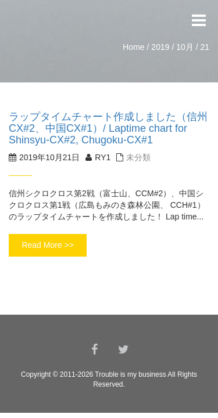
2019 (160, 47)
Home (133, 47)
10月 (185, 47)
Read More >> (48, 245)
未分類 (138, 157)
